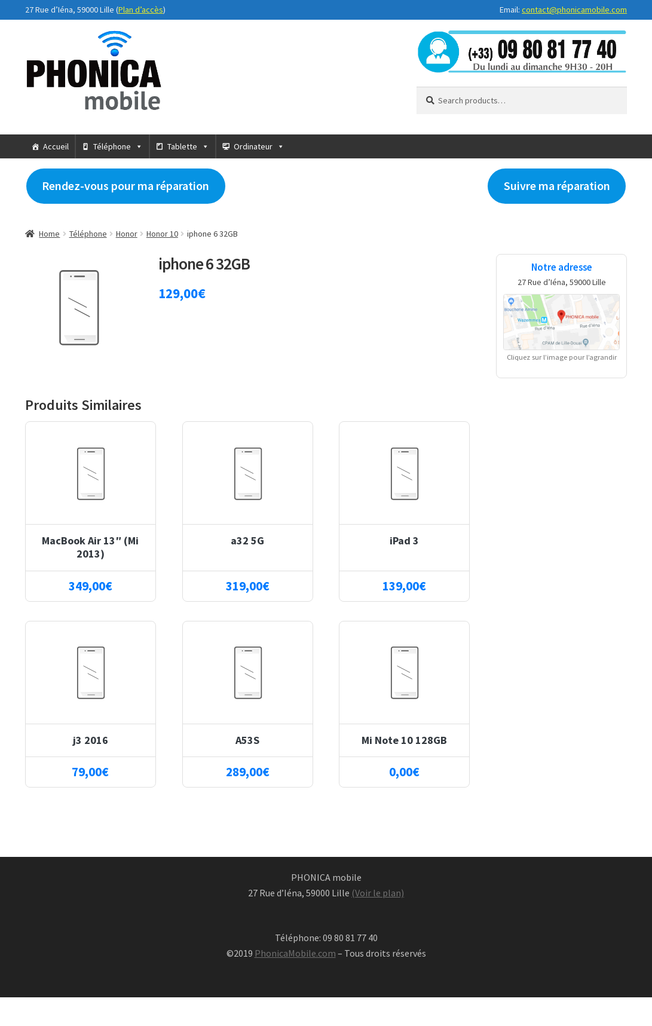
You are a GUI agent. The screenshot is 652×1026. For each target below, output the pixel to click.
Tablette (182, 146)
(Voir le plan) (377, 893)
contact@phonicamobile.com (574, 9)
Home (49, 233)
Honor (126, 233)
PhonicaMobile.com (295, 953)
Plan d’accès (140, 9)
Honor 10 (162, 233)
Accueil (56, 146)
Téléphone (112, 146)
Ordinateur (253, 146)
